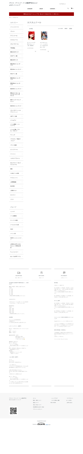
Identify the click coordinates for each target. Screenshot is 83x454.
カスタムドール (16, 22)
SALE (11, 252)
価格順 (66, 33)
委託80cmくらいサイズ (15, 98)
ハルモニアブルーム (15, 176)
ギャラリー (13, 216)
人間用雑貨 (13, 202)
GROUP (41, 13)
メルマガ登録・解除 (58, 427)
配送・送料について (41, 427)
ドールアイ (13, 136)
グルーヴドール (14, 50)
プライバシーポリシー (41, 436)
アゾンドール (13, 41)
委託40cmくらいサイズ (15, 76)
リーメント (13, 171)
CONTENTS (52, 13)
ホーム (10, 22)
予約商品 (12, 54)
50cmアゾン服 (14, 82)
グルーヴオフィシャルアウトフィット (15, 125)
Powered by (41, 451)
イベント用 (13, 256)
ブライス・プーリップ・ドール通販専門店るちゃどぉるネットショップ (23, 6)
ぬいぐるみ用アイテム (15, 282)
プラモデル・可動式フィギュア (15, 156)
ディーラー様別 (14, 242)
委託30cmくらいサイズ (15, 70)
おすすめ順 (60, 33)
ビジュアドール (14, 166)
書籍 (11, 189)
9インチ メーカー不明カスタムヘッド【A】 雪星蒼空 (31, 49)
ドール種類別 (13, 238)
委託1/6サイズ (14, 65)
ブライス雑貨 (13, 161)
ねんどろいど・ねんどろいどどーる (15, 183)
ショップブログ (57, 425)
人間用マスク (13, 211)
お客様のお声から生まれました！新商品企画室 (15, 270)
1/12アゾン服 (13, 62)
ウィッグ (12, 150)
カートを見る (70, 427)
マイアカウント (62, 9)
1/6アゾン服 (13, 132)
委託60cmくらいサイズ (15, 92)
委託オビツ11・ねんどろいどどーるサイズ (15, 105)
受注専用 (12, 207)
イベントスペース (15, 32)
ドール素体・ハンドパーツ (15, 141)
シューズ (12, 233)
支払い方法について (41, 431)
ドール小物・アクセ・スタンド (15, 146)
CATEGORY (29, 13)
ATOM (57, 429)
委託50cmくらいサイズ (15, 87)
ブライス (12, 37)
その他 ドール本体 (15, 193)
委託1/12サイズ (14, 58)
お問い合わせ (70, 429)
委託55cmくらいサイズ (15, 118)
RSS (54, 429)
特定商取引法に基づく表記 (42, 434)
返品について (39, 429)
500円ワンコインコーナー (15, 262)
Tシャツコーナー (14, 276)
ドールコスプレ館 (15, 247)
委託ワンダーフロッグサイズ (15, 111)
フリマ (12, 221)
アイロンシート (14, 198)
